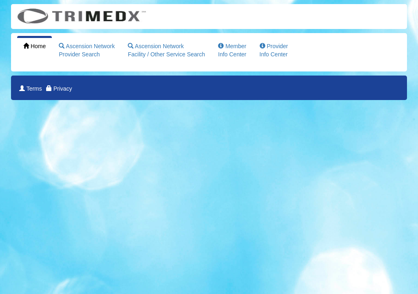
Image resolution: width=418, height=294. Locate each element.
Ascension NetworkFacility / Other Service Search (166, 50)
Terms (30, 88)
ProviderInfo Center (274, 50)
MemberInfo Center (232, 50)
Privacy (59, 88)
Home (34, 46)
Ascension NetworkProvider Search (87, 50)
